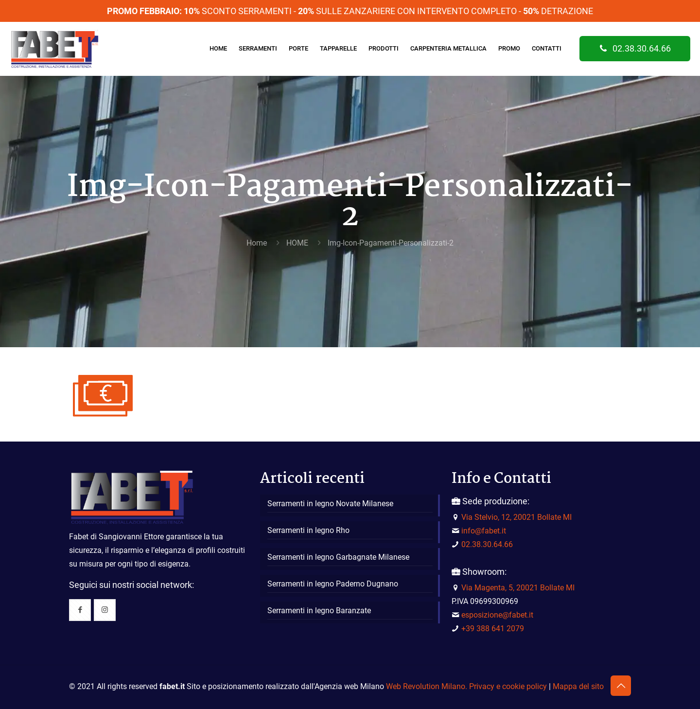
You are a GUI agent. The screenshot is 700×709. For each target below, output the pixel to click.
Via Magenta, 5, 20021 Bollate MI (518, 587)
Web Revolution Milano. (426, 686)
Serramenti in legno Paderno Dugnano (332, 583)
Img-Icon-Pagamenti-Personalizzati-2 (391, 243)
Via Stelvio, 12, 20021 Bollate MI (516, 517)
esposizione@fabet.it (497, 615)
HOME (297, 243)
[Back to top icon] (621, 685)
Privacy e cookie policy (508, 686)
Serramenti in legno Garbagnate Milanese (338, 557)
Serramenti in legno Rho (308, 530)
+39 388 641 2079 (492, 628)
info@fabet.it (483, 530)
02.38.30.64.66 (635, 48)
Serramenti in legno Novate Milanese (330, 503)
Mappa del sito (578, 686)
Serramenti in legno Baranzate (319, 610)
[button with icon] (80, 610)
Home (256, 243)
